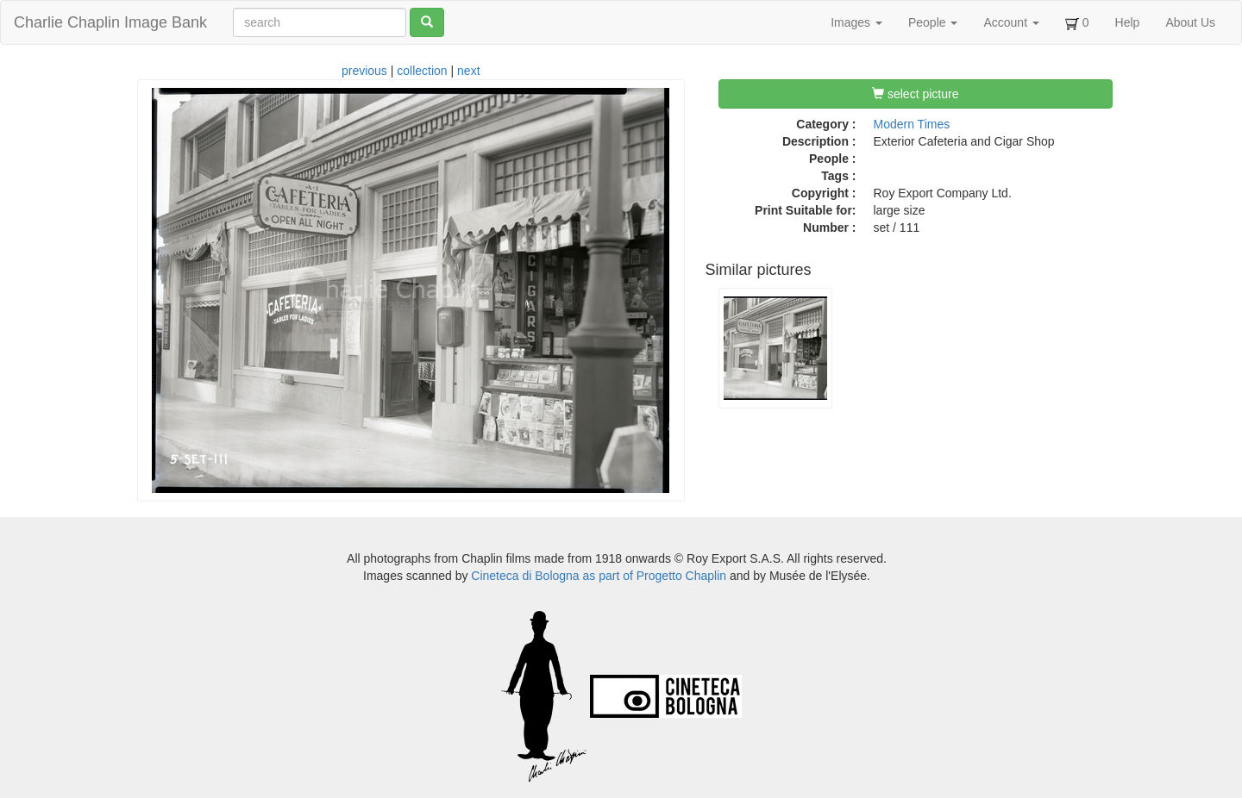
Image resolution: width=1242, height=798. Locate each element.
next (468, 71)
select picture (915, 94)
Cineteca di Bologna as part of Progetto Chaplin (598, 576)
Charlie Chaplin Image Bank (110, 22)
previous (364, 71)
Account (1010, 22)
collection (422, 71)
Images (856, 22)
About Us (1190, 22)
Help (1127, 22)
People (932, 22)
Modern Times (912, 124)
